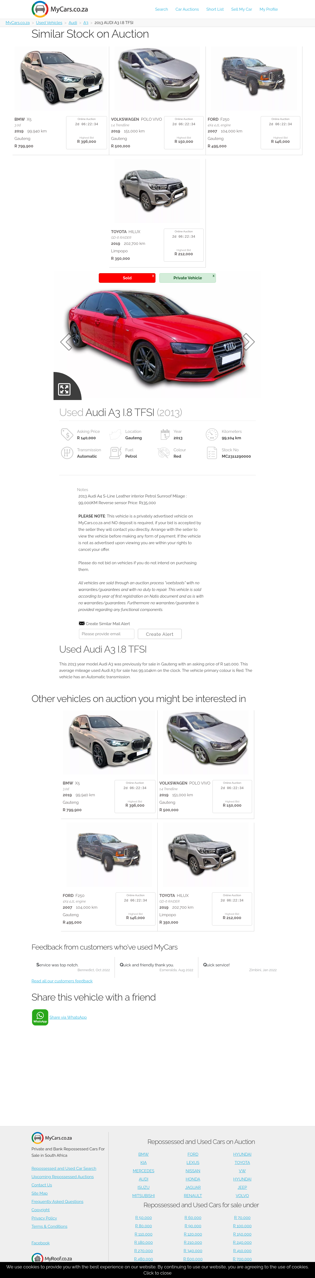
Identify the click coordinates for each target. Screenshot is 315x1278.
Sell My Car (241, 9)
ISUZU (144, 1187)
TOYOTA (242, 1162)
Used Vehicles (49, 22)
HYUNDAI (242, 1154)
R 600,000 (193, 1259)
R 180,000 (143, 1242)
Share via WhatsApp (68, 1017)
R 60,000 (193, 1217)
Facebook (41, 1243)
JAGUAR (193, 1187)
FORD (193, 1154)
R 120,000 (193, 1234)
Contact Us (42, 1185)
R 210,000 (193, 1242)
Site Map (40, 1193)
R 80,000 (143, 1226)
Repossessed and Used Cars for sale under (201, 1205)
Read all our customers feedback (62, 981)
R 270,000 (143, 1250)
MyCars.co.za (18, 22)
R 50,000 (143, 1217)
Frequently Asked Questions (58, 1201)
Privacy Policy (44, 1218)
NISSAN (192, 1171)
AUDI (143, 1179)
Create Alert (160, 634)
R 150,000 (242, 1234)
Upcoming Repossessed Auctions (63, 1176)
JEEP (242, 1187)
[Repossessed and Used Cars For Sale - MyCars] (63, 9)
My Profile (269, 9)
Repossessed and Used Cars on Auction (201, 1142)
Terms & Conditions (49, 1226)
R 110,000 (144, 1234)
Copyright (41, 1210)
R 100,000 (242, 1226)
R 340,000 (193, 1250)
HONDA (193, 1179)
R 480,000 (143, 1259)
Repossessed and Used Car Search (64, 1168)
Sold (138, 277)
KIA (144, 1162)
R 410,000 (242, 1250)
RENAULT (193, 1195)
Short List (215, 9)
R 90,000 (193, 1226)
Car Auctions (187, 9)
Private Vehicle (193, 277)
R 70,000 (242, 1217)
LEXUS (193, 1162)
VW (242, 1171)
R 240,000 (242, 1242)
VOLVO (242, 1195)
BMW (143, 1154)
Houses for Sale (52, 1261)
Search (161, 9)
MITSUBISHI (143, 1195)
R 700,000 (242, 1259)
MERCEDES (143, 1171)
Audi (73, 22)
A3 (86, 22)
